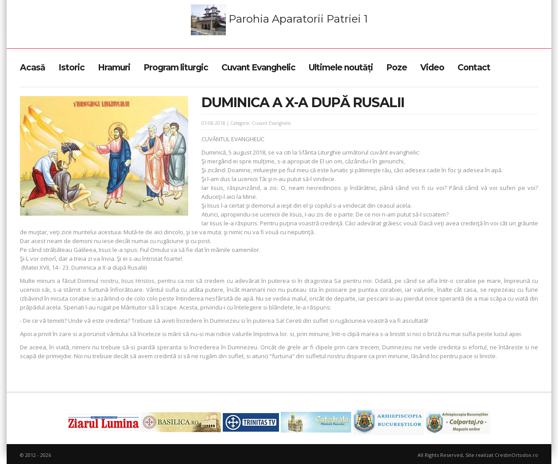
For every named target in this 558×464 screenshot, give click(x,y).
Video (432, 67)
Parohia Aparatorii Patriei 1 (279, 19)
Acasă (32, 67)
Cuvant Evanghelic (258, 67)
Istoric (71, 67)
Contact (473, 67)
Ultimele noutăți (341, 67)
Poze (396, 67)
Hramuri (114, 67)
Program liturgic (175, 67)
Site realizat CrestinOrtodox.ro (501, 455)
